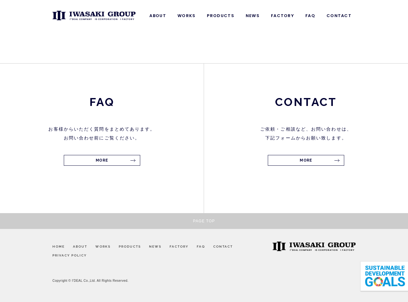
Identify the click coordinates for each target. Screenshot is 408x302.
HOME (58, 246)
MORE (102, 160)
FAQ (310, 16)
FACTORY (282, 16)
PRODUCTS (220, 16)
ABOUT (157, 16)
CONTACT (339, 16)
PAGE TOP (204, 221)
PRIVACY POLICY (69, 255)
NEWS (253, 16)
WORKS (186, 16)
